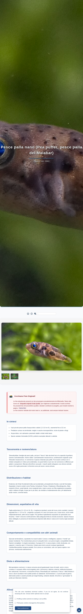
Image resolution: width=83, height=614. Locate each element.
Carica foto (22, 408)
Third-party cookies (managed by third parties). (31, 603)
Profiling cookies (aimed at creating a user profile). (32, 599)
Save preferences (23, 608)
